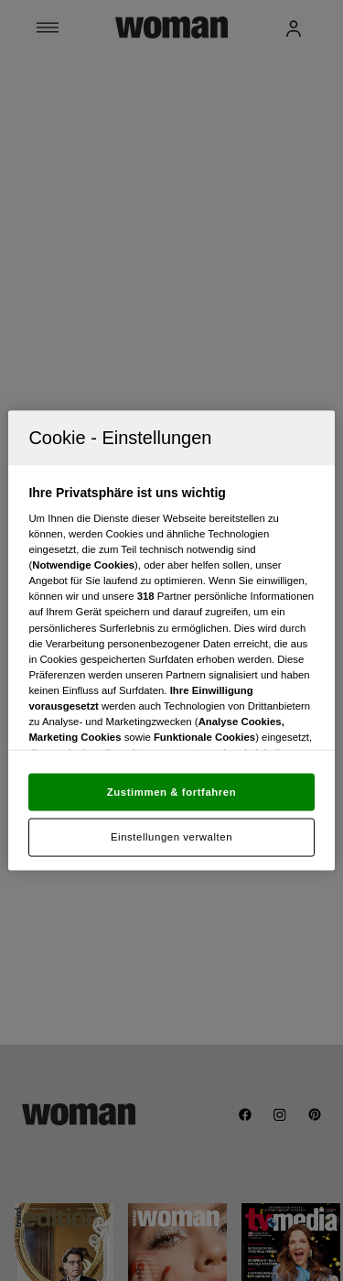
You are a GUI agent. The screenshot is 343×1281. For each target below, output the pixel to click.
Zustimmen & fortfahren (171, 791)
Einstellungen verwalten (171, 836)
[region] (171, 640)
